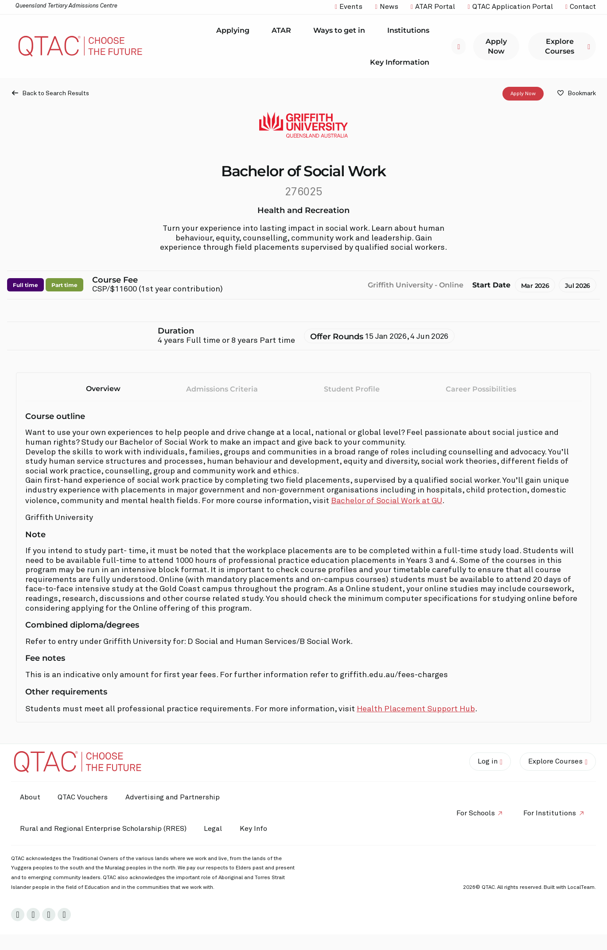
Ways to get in (341, 30)
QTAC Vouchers (83, 797)
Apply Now (523, 94)
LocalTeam (581, 887)
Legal (213, 828)
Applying (235, 30)
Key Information (402, 62)
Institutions (410, 30)
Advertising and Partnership (173, 797)
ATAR (284, 30)
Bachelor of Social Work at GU (386, 501)
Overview (103, 388)
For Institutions (549, 813)
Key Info (256, 829)
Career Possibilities (481, 389)
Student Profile (352, 389)
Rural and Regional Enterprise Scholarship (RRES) (103, 828)
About (30, 797)
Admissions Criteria (222, 389)
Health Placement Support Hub (416, 709)
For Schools (475, 813)
